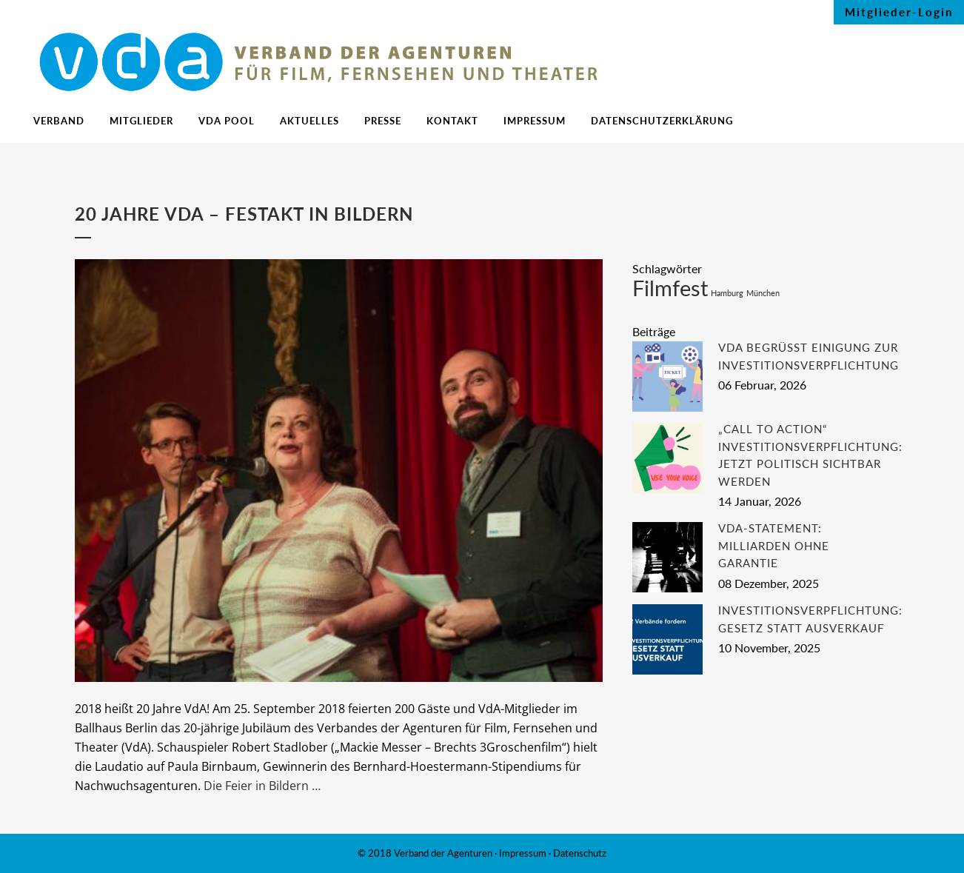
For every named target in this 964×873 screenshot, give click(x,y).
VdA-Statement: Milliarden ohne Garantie (773, 545)
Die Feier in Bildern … (262, 785)
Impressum (522, 853)
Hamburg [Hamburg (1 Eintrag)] (727, 293)
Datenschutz (579, 853)
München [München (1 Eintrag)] (763, 293)
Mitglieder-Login (899, 12)
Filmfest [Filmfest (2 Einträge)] (670, 288)
